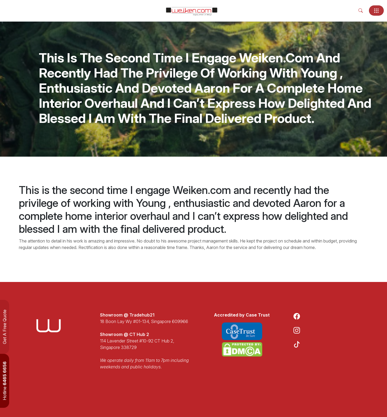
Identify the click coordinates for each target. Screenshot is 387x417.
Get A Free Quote (4, 327)
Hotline (4, 380)
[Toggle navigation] (376, 10)
